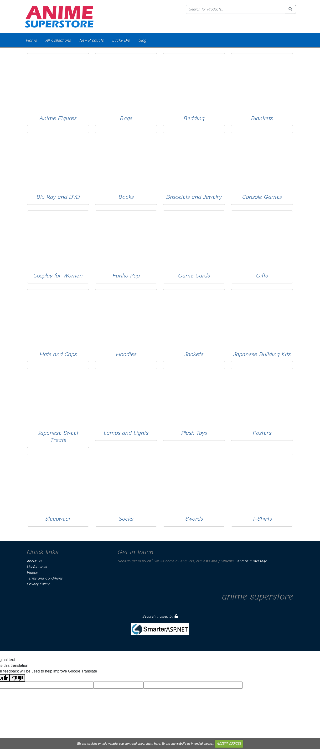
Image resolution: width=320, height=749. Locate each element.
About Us (34, 561)
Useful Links (37, 567)
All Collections (58, 40)
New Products (91, 40)
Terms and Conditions (45, 578)
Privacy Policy (38, 584)
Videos (32, 572)
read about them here (145, 743)
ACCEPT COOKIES (229, 743)
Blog (142, 40)
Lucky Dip (121, 40)
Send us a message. (251, 561)
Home (31, 40)
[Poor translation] (17, 678)
